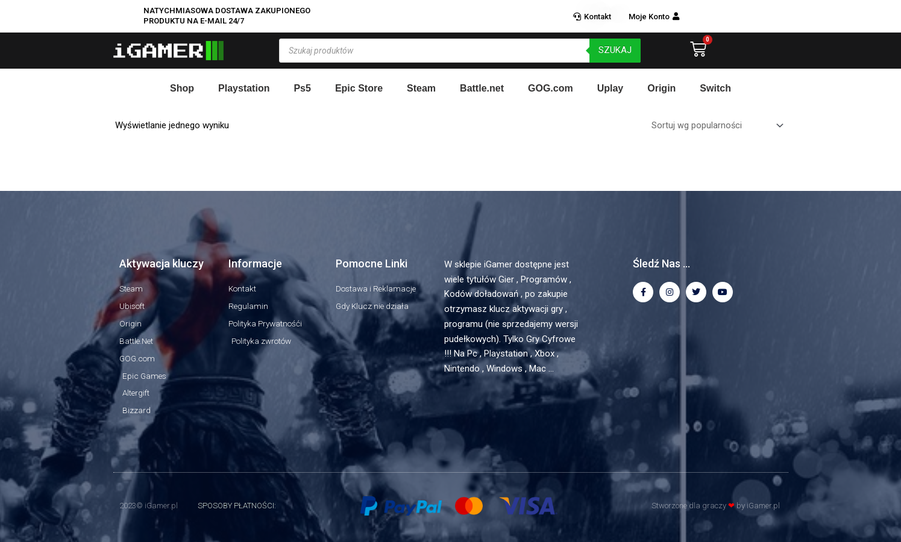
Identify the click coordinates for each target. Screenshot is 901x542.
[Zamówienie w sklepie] (715, 127)
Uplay (610, 88)
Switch (715, 88)
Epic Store (359, 88)
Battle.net (482, 88)
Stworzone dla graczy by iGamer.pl (715, 505)
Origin (661, 88)
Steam (421, 88)
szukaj (615, 50)
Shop (182, 88)
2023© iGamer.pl (148, 505)
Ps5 (302, 88)
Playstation (243, 88)
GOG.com (550, 88)
